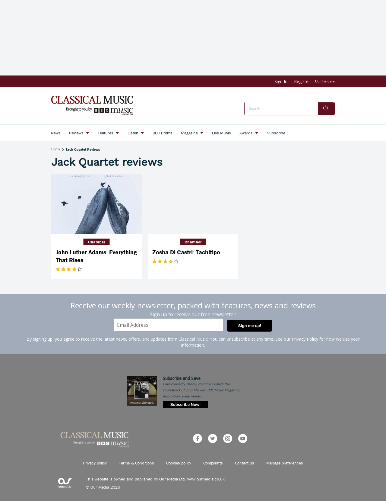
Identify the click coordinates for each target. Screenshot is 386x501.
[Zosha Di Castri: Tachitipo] (193, 204)
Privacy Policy (305, 339)
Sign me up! (249, 325)
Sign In (280, 81)
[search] (326, 108)
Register (302, 81)
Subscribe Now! (185, 404)
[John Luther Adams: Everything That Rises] (96, 204)
